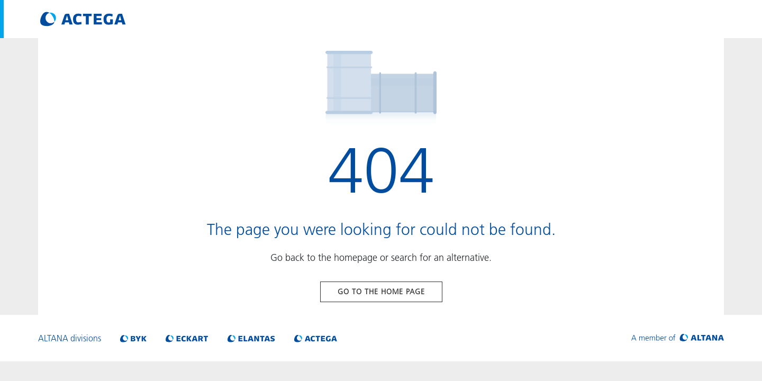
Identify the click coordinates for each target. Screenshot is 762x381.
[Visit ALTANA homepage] (677, 338)
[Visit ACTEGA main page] (83, 19)
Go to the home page (381, 291)
